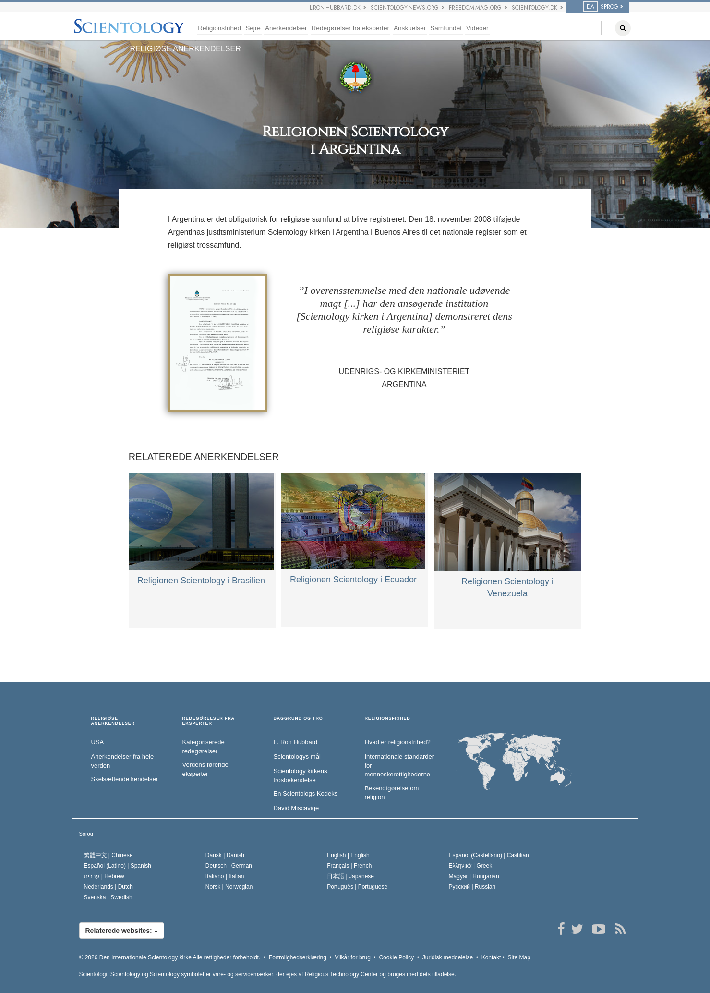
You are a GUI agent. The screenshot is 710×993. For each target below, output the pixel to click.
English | (348, 855)
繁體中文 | (108, 855)
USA (97, 742)
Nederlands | (108, 887)
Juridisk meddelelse (447, 957)
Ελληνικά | (471, 865)
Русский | (472, 887)
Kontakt (491, 957)
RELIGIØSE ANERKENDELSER (185, 49)
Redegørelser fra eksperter (350, 28)
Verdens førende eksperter (205, 769)
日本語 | (350, 876)
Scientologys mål (297, 756)
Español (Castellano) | (489, 855)
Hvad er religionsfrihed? (398, 742)
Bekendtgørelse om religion (392, 793)
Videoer (477, 28)
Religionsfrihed (219, 28)
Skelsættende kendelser (124, 779)
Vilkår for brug (352, 957)
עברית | (104, 876)
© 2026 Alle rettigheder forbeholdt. (170, 957)
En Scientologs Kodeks (306, 793)
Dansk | (224, 855)
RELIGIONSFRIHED (387, 718)
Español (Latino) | (118, 865)
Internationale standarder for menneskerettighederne (399, 765)
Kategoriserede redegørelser (203, 747)
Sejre (253, 28)
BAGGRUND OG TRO (298, 718)
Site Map (519, 957)
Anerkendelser (286, 28)
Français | (349, 865)
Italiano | (224, 876)
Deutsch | (228, 865)
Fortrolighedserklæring (297, 957)
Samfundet (446, 28)
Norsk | (229, 887)
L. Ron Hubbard (296, 742)
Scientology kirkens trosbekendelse (300, 775)
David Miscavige (296, 807)
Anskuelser (410, 28)
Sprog (86, 833)
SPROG (600, 6)
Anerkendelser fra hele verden (122, 761)
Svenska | (108, 897)
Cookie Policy (396, 957)
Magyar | (474, 876)
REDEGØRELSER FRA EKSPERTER (208, 721)
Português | (357, 887)
